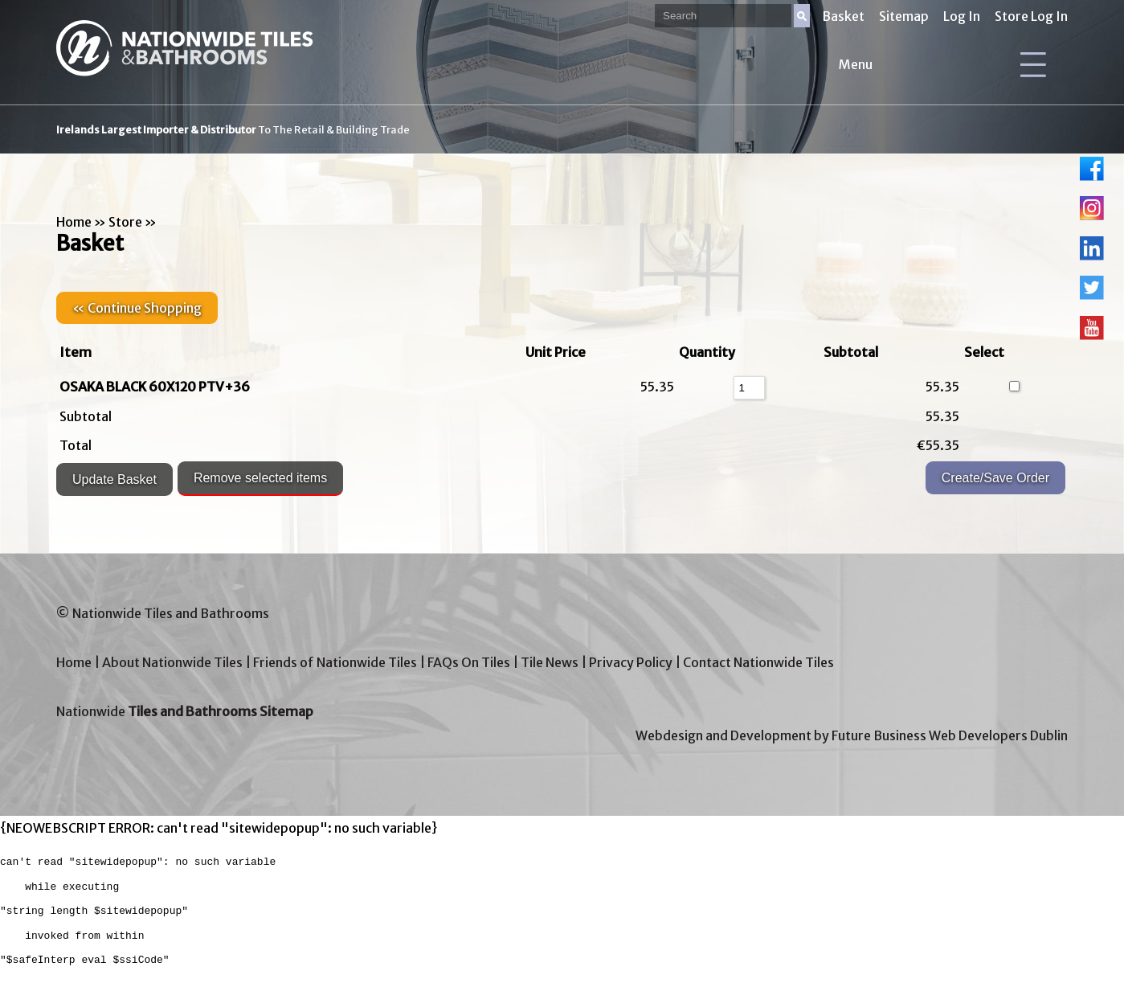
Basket (843, 16)
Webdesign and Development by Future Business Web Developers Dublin (852, 735)
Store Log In (1031, 16)
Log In (961, 16)
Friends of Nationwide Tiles (335, 662)
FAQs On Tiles (468, 662)
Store (125, 222)
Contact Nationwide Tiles (758, 662)
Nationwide (184, 711)
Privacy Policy (630, 662)
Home (74, 222)
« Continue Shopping (137, 308)
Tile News (549, 662)
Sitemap (904, 16)
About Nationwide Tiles (172, 662)
